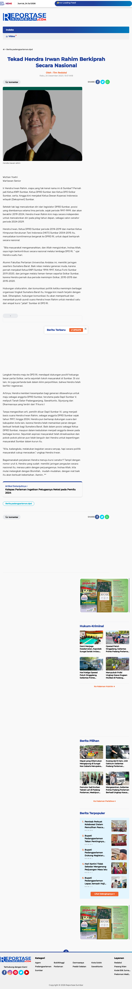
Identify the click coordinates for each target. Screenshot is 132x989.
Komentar (11, 82)
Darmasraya (78, 962)
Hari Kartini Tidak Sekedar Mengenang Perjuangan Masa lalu (96, 867)
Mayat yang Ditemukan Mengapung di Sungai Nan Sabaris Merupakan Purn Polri (91, 763)
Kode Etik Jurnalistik (123, 970)
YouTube (28, 974)
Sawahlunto (97, 966)
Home (9, 3)
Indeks (10, 29)
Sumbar (39, 970)
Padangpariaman (43, 966)
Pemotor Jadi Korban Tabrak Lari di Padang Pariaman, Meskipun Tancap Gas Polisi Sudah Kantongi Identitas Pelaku (91, 790)
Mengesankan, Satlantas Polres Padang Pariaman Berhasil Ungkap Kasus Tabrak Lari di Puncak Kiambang (117, 790)
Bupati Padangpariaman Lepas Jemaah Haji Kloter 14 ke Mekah (95, 881)
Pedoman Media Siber (123, 974)
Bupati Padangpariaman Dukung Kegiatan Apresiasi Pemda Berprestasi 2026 (94, 852)
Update (76, 330)
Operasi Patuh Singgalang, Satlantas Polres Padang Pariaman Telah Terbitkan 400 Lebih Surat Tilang (117, 649)
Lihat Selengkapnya (104, 894)
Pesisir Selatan (79, 966)
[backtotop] (66, 952)
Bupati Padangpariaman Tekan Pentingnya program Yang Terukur (96, 838)
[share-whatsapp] (107, 82)
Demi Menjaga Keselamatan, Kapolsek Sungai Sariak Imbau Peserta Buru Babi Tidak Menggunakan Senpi (91, 649)
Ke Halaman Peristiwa (104, 801)
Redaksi (118, 962)
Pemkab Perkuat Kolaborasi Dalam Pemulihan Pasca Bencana (94, 824)
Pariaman (58, 966)
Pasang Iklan (120, 966)
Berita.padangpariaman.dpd (18, 503)
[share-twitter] (102, 82)
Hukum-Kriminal (92, 626)
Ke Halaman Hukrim (104, 686)
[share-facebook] (98, 82)
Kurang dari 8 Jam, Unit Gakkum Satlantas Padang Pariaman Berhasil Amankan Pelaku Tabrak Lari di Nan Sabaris (117, 763)
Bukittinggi (59, 962)
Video (12, 36)
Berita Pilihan (89, 741)
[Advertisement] (97, 133)
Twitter (22, 974)
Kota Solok (96, 962)
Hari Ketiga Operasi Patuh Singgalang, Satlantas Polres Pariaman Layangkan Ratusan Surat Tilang (90, 675)
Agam (38, 962)
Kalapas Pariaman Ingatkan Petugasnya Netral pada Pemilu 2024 (40, 491)
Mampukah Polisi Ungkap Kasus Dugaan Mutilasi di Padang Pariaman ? (116, 675)
